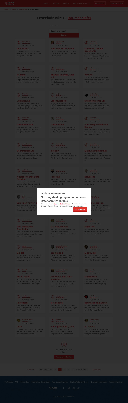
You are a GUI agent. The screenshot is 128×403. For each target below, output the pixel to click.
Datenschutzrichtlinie (62, 204)
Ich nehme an (80, 209)
